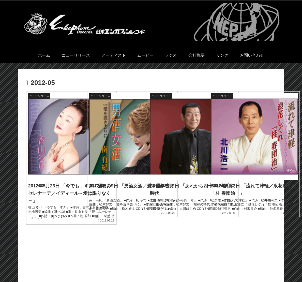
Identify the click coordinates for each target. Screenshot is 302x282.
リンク (247, 266)
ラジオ (211, 266)
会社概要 (229, 266)
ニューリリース (142, 266)
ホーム (119, 266)
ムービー (194, 266)
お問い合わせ (268, 266)
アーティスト (170, 266)
